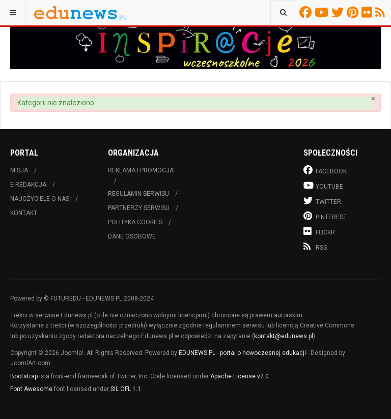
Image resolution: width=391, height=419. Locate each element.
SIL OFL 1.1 (125, 389)
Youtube (323, 12)
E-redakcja (28, 184)
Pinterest (354, 12)
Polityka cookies (135, 222)
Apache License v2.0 (239, 376)
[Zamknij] (373, 99)
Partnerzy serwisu (139, 208)
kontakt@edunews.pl (283, 336)
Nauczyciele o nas (39, 198)
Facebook (307, 12)
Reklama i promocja (141, 170)
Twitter (339, 12)
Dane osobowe (132, 236)
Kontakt (23, 213)
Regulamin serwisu (138, 193)
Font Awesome (31, 389)
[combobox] (283, 12)
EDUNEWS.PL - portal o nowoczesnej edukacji (242, 352)
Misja (19, 170)
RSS (381, 12)
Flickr (368, 12)
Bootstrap (24, 376)
